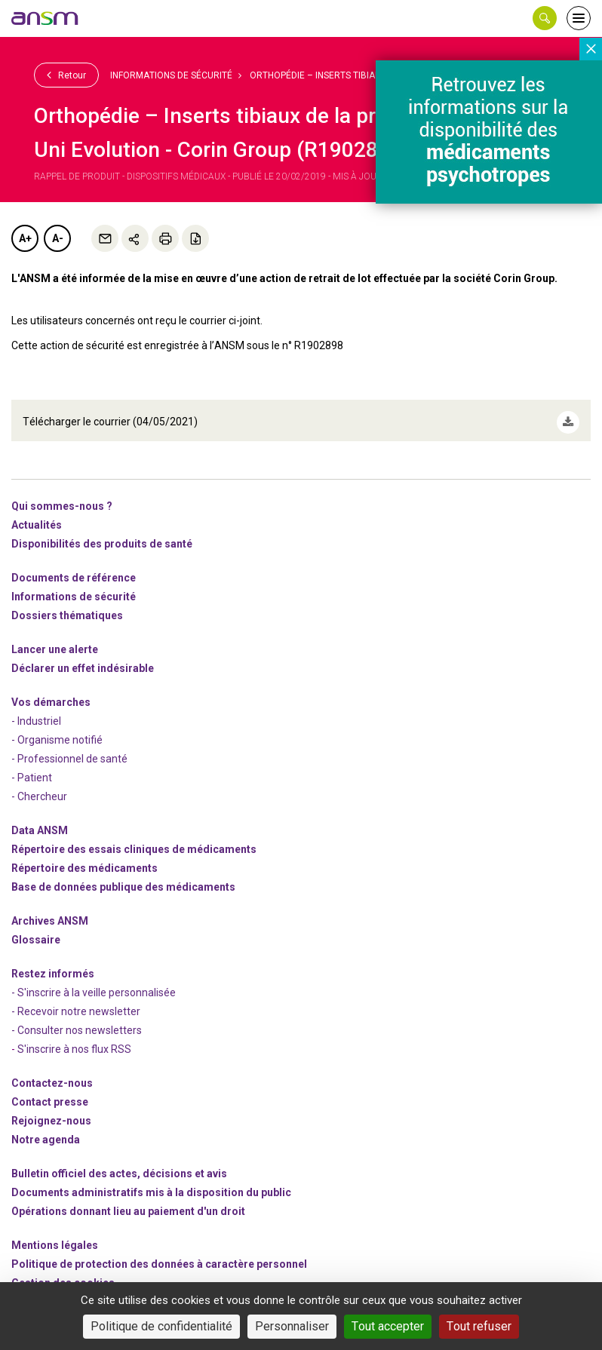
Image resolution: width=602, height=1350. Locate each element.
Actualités (36, 517)
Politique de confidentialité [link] (161, 1326)
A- (57, 238)
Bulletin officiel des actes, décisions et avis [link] (119, 1165)
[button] (545, 18)
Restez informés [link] (52, 965)
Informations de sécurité (171, 75)
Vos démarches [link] (51, 694)
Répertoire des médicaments (84, 860)
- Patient (31, 769)
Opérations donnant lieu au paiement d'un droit (128, 1203)
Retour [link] (66, 75)
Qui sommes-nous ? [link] (61, 498)
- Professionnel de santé (69, 750)
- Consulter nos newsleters (76, 1022)
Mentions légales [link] (54, 1237)
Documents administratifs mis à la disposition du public (151, 1184)
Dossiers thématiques (67, 607)
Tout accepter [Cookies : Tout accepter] (388, 1326)
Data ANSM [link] (39, 822)
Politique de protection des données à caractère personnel (159, 1256)
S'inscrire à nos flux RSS (74, 1041)
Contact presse (49, 1094)
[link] (45, 18)
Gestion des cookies (63, 1275)
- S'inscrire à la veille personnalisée (93, 984)
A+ (25, 238)
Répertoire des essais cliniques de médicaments (133, 841)
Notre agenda (45, 1131)
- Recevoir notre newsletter (75, 1003)
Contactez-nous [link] (52, 1075)
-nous (51, 1112)
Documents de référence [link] (73, 569)
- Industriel (36, 713)
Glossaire (35, 931)
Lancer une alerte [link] (54, 641)
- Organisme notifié (57, 732)
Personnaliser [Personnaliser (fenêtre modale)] (292, 1326)
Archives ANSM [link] (49, 913)
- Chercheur (39, 788)
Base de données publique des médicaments (123, 879)
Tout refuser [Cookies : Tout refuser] (479, 1326)
